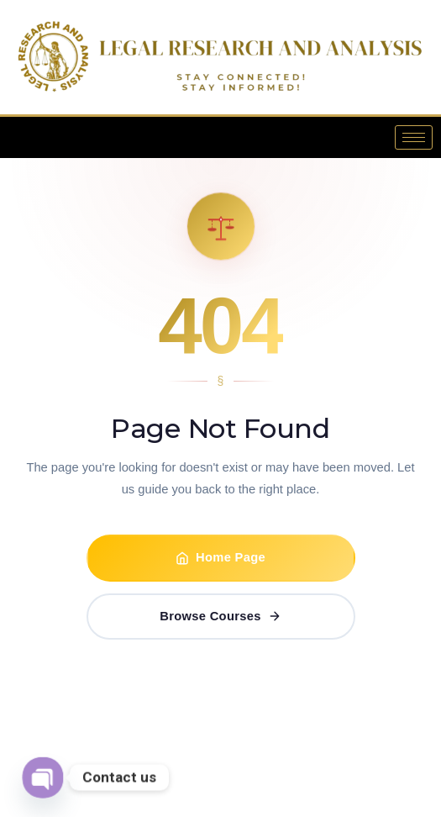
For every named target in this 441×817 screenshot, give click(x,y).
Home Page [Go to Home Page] (220, 558)
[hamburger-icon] (414, 137)
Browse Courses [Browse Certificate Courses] (220, 616)
